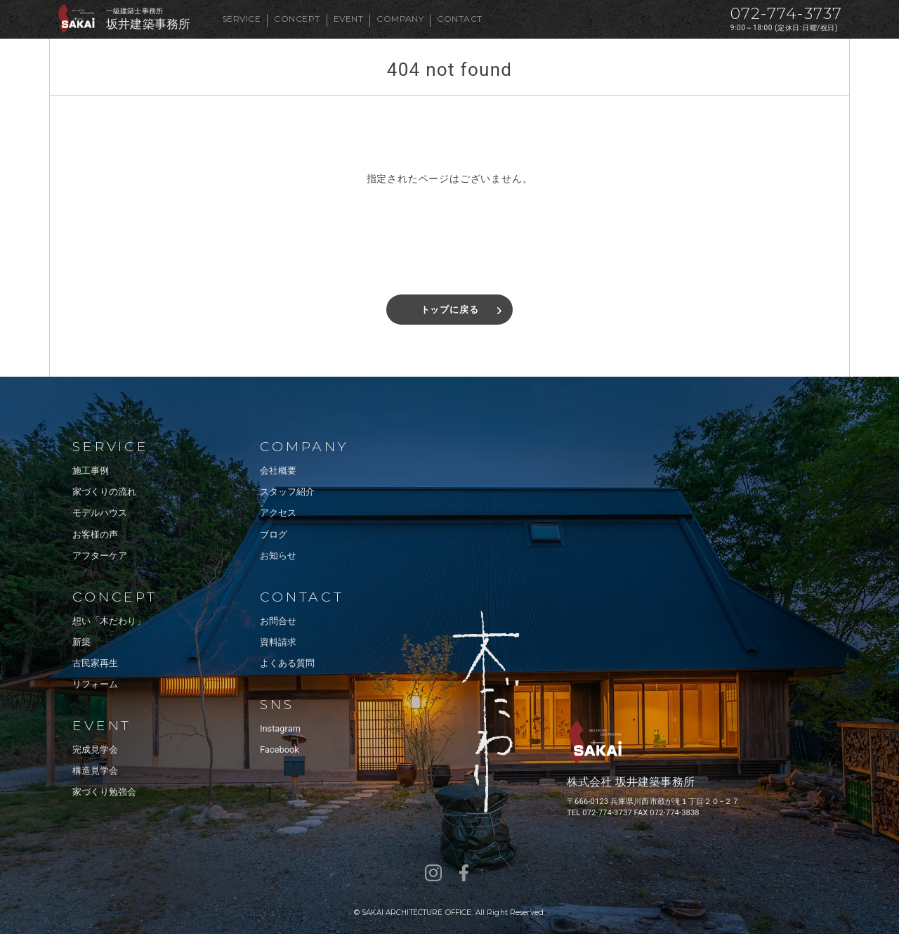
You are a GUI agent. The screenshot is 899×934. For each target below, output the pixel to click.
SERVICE (241, 18)
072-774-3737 (786, 13)
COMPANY (400, 18)
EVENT (348, 18)
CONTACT (459, 18)
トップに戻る (450, 309)
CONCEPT (297, 18)
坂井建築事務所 (148, 24)
